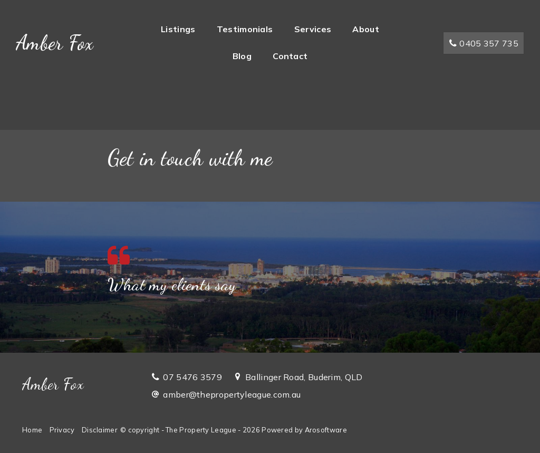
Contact (290, 56)
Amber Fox (55, 43)
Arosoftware (326, 430)
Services (312, 29)
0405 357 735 (483, 43)
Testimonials (245, 29)
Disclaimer (100, 430)
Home (32, 430)
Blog (242, 56)
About (365, 29)
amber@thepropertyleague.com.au (232, 394)
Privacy (62, 430)
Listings (178, 29)
